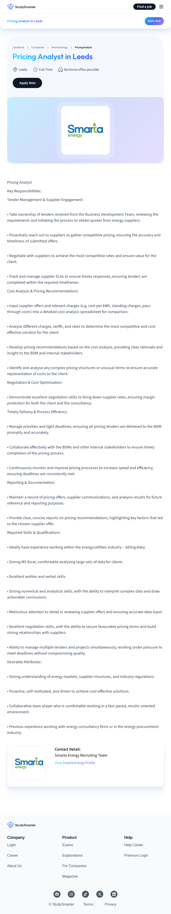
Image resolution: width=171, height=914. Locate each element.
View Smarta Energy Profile (75, 762)
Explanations (72, 855)
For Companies (74, 866)
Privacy (110, 904)
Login (11, 845)
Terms (88, 904)
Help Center (133, 845)
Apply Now (154, 21)
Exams (67, 845)
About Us (14, 866)
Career (12, 855)
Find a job (144, 6)
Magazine (70, 876)
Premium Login (136, 855)
